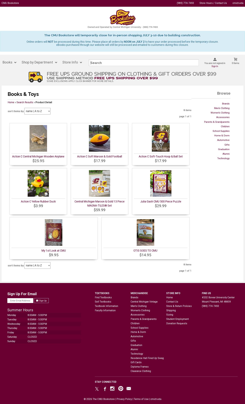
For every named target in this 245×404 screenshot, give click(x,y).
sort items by (16, 111)
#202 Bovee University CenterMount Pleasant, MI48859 (218, 299)
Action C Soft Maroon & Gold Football (99, 156)
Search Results (25, 102)
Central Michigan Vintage (144, 301)
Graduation (224, 149)
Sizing (169, 314)
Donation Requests (176, 323)
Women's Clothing (220, 112)
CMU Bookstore (10, 3)
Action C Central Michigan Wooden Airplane (38, 156)
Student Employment (177, 319)
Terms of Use (141, 399)
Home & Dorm (222, 135)
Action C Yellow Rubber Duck (38, 201)
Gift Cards (136, 362)
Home (11, 102)
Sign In (215, 66)
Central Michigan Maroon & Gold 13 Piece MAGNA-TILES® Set (100, 203)
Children (225, 126)
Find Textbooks (103, 297)
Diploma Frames (140, 366)
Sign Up (41, 300)
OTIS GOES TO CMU (145, 250)
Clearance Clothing (141, 371)
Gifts (227, 144)
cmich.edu (237, 3)
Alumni (226, 153)
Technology (223, 158)
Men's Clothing (222, 108)
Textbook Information (106, 306)
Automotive (223, 140)
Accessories (223, 117)
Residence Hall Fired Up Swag (147, 358)
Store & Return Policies (179, 306)
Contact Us (172, 301)
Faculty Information (105, 310)
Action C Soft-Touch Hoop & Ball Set (161, 156)
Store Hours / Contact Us (213, 3)
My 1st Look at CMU (54, 250)
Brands (226, 103)
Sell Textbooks (103, 301)
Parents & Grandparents (217, 122)
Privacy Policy (124, 399)
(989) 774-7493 (185, 3)
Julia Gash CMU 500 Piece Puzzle (160, 201)
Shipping (171, 310)
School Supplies (221, 131)
